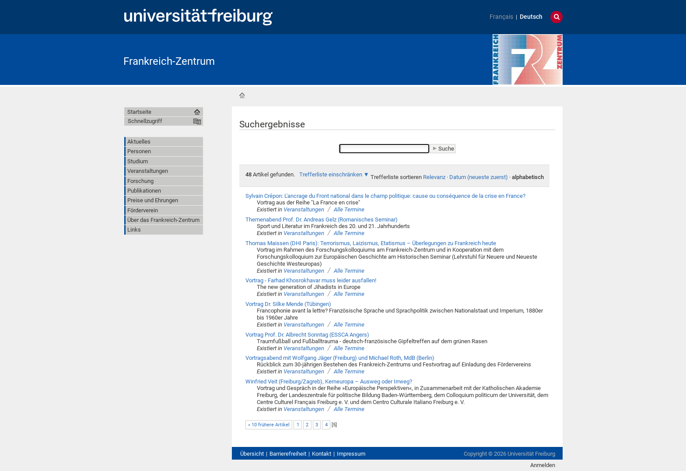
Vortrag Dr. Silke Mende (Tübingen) (288, 304)
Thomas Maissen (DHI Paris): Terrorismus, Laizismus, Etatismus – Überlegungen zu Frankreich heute (370, 243)
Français (501, 17)
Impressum (351, 453)
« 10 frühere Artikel (269, 425)
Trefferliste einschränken (330, 174)
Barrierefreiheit (288, 453)
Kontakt (321, 453)
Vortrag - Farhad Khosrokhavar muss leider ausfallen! (310, 280)
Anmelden (542, 465)
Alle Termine (349, 209)
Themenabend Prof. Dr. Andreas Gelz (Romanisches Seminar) (321, 219)
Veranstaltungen (304, 209)
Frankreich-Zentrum (169, 61)
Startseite (242, 95)
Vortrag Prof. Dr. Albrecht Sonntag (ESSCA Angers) (307, 334)
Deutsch (531, 17)
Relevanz (434, 177)
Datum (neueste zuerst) (478, 177)
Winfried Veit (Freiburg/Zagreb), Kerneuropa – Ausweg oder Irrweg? (328, 381)
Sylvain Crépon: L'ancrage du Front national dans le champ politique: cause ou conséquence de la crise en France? (385, 196)
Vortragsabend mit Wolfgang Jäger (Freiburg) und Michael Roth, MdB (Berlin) (339, 358)
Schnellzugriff (145, 121)
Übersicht (252, 453)
